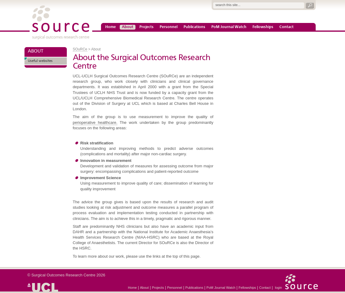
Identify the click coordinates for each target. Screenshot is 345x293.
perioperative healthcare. (95, 122)
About (127, 27)
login (278, 287)
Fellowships (262, 27)
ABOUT (35, 51)
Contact (286, 27)
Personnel (169, 27)
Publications (194, 27)
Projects (146, 27)
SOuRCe (80, 49)
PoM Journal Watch (229, 27)
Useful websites (40, 61)
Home (110, 27)
